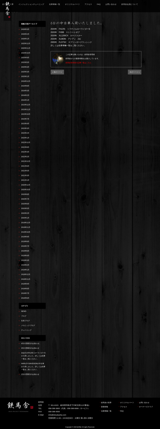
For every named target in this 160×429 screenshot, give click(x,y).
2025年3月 (25, 72)
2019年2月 (25, 265)
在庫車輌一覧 (106, 411)
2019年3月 (25, 260)
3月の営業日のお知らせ (30, 348)
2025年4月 (25, 67)
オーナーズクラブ (146, 407)
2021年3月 (25, 175)
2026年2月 (25, 34)
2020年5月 (25, 208)
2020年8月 (25, 194)
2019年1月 (25, 270)
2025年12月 (25, 43)
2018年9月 (25, 284)
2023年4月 (25, 124)
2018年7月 (25, 293)
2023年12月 (25, 105)
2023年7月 (25, 119)
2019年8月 (25, 241)
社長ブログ (25, 321)
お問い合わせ (144, 403)
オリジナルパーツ (127, 403)
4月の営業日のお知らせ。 (31, 343)
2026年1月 (25, 39)
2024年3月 (25, 91)
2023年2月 (25, 133)
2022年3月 (25, 152)
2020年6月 (25, 204)
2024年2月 (25, 95)
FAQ (122, 411)
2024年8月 (25, 86)
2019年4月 (25, 255)
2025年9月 (25, 58)
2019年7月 (25, 246)
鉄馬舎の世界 (106, 403)
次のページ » (135, 72)
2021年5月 (25, 171)
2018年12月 (25, 274)
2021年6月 (25, 166)
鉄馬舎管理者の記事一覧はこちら (78, 63)
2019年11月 (25, 227)
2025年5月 (25, 62)
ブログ (23, 316)
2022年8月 (25, 147)
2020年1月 (25, 218)
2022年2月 (25, 157)
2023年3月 (25, 128)
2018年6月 (25, 298)
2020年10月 (25, 190)
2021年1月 (25, 180)
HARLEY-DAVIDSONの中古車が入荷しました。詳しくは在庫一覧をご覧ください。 (33, 366)
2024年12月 (25, 81)
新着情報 (104, 407)
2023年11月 (25, 109)
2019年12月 (25, 223)
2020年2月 (25, 213)
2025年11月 (25, 48)
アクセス (123, 407)
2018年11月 (25, 279)
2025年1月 (25, 76)
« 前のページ (57, 72)
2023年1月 (25, 138)
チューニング (26, 330)
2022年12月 (25, 142)
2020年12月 (25, 185)
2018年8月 (25, 289)
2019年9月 (25, 237)
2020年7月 (25, 199)
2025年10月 (25, 53)
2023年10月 (25, 114)
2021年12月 (25, 161)
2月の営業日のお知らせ (30, 374)
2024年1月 (25, 100)
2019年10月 (25, 232)
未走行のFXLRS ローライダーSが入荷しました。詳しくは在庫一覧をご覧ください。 (33, 356)
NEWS (23, 311)
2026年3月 (25, 29)
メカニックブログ (28, 325)
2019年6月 (25, 251)
